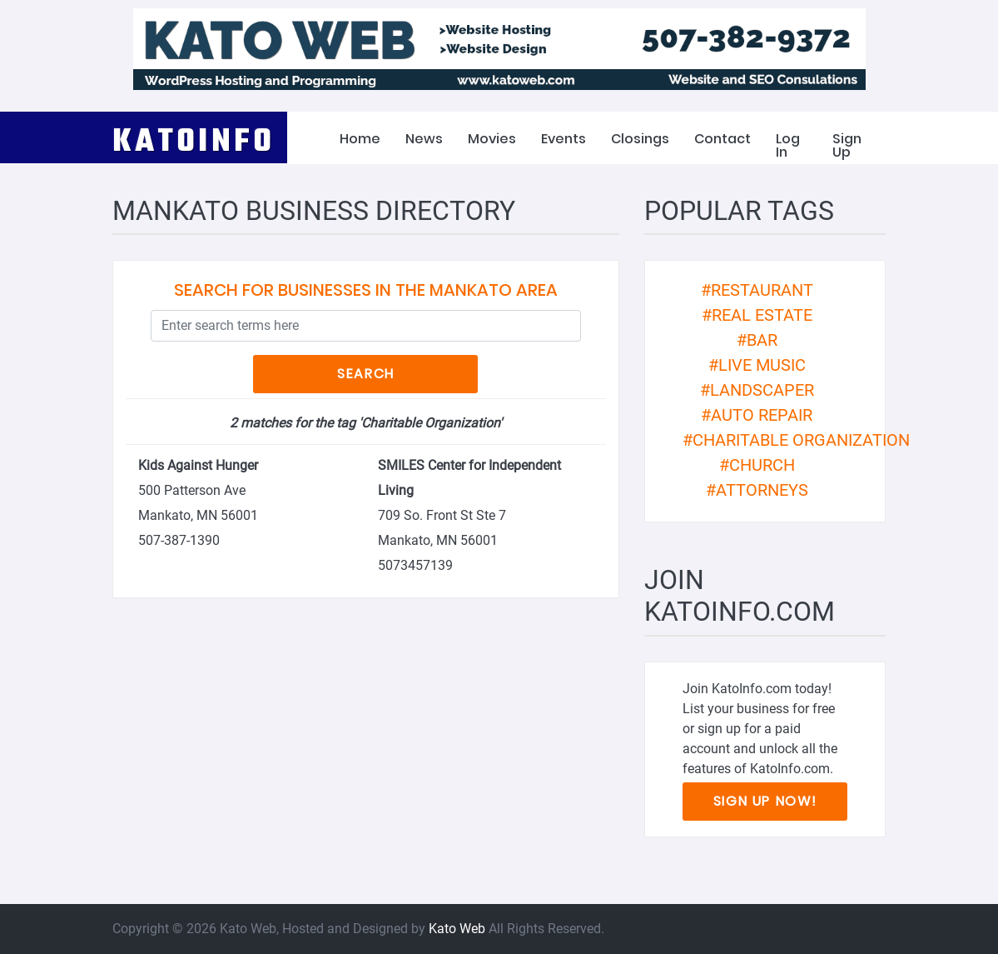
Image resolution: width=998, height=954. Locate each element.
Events (563, 138)
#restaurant (757, 290)
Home (360, 138)
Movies (492, 138)
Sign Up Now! (765, 801)
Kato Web (457, 929)
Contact (722, 138)
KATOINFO (194, 138)
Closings (640, 138)
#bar (757, 340)
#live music (757, 365)
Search (366, 373)
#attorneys (757, 490)
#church (757, 465)
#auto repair (756, 415)
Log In (788, 145)
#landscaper (757, 390)
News (424, 138)
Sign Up (846, 145)
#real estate (757, 315)
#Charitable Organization (796, 440)
